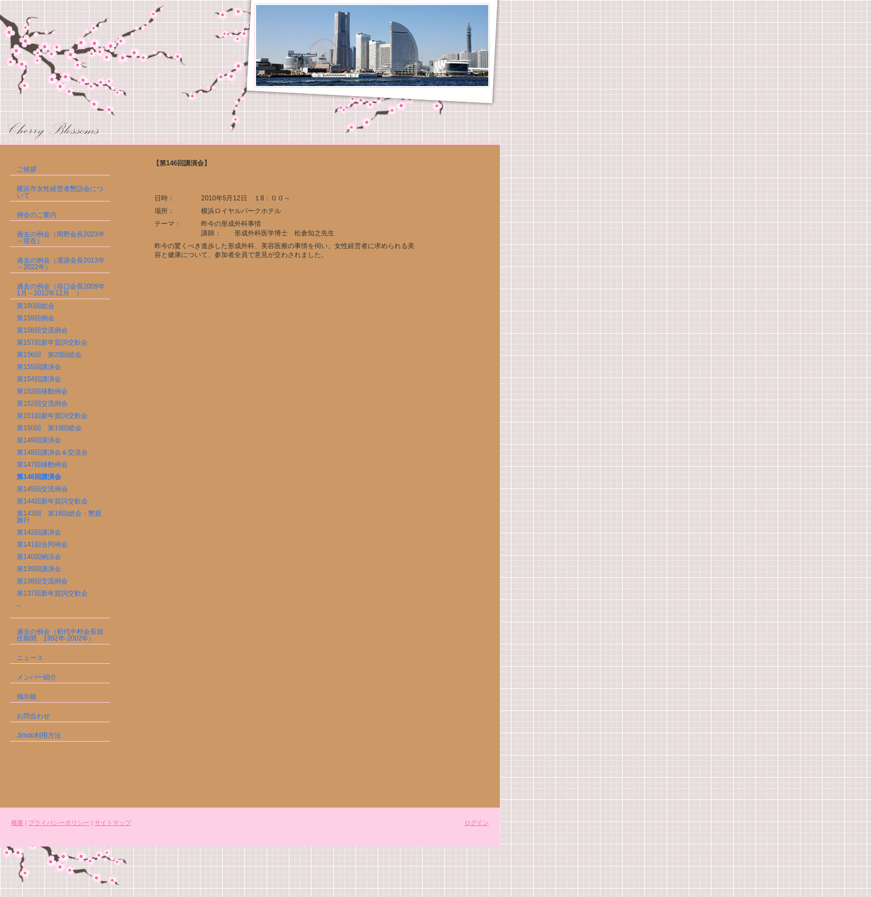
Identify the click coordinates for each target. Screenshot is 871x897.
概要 (17, 822)
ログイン (476, 822)
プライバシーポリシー (58, 822)
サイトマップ (112, 822)
